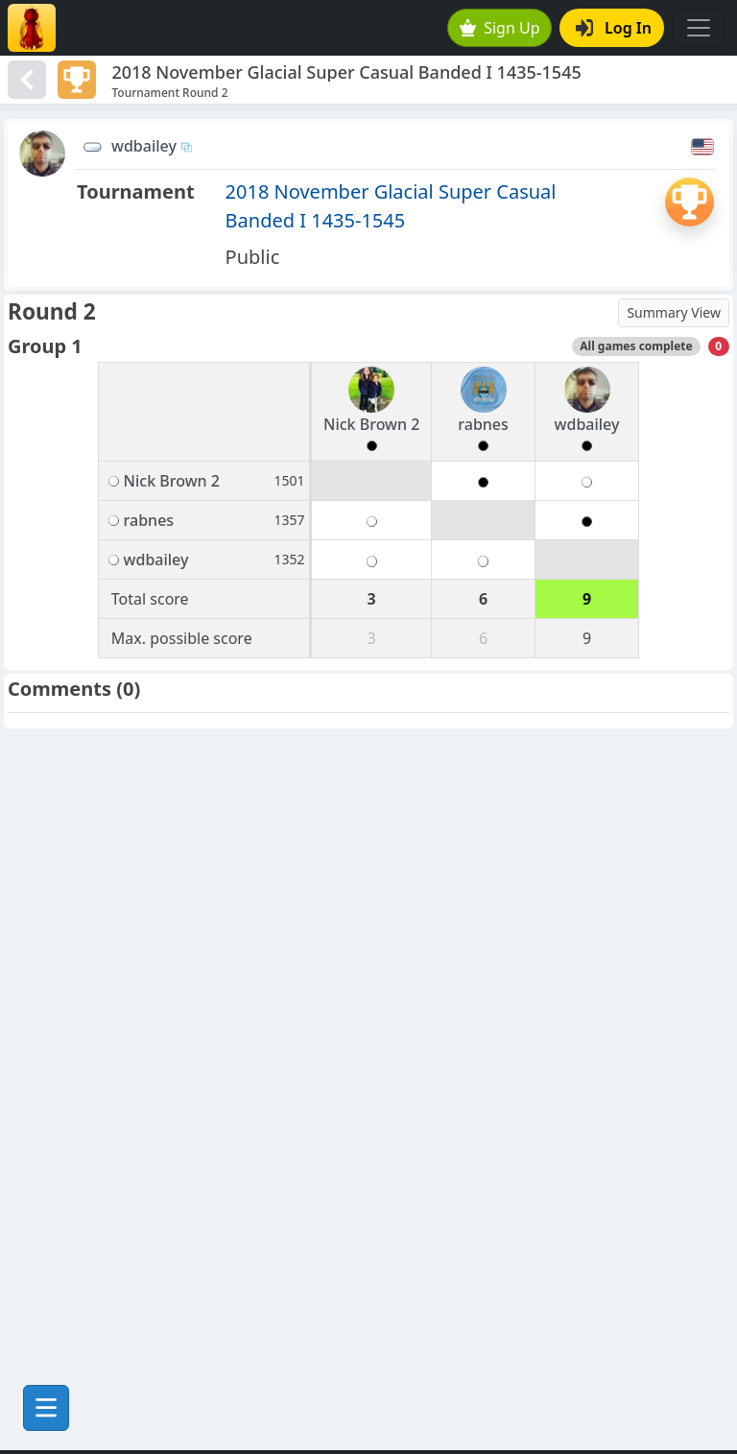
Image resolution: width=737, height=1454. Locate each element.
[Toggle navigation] (698, 28)
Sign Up (500, 27)
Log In (614, 27)
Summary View (674, 312)
